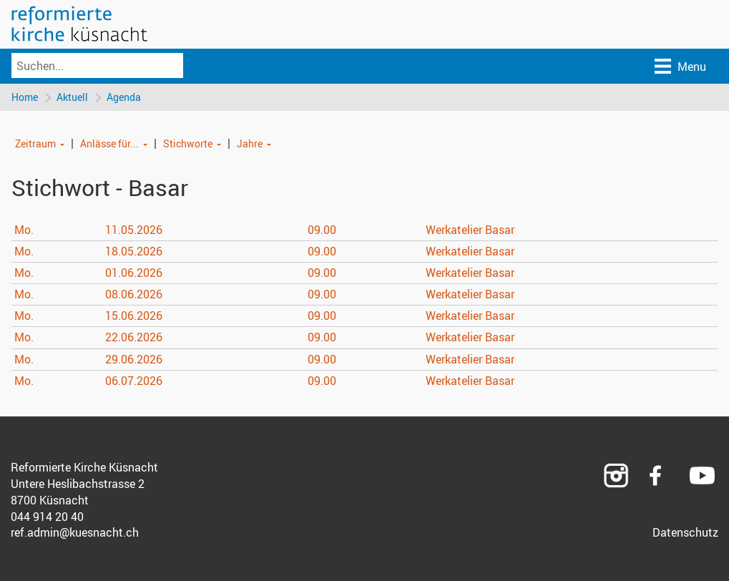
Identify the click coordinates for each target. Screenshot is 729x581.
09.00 (322, 230)
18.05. (133, 251)
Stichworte (187, 143)
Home (24, 97)
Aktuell (72, 97)
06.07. (133, 381)
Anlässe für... (109, 143)
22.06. (133, 337)
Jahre (250, 143)
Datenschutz (685, 532)
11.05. (133, 230)
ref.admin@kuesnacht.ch (75, 532)
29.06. (133, 359)
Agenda (124, 97)
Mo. (24, 230)
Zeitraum (35, 143)
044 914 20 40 (47, 516)
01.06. (133, 272)
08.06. (133, 294)
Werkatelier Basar (470, 230)
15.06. (133, 315)
